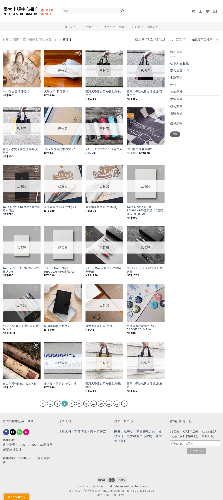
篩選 (175, 134)
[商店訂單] (205, 39)
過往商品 (176, 113)
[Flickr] (26, 432)
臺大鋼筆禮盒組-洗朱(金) (60, 207)
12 (117, 403)
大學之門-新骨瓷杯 (56, 91)
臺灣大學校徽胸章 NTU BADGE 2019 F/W (142, 327)
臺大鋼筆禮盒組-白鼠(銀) (101, 207)
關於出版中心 (123, 431)
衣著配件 (108, 26)
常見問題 (80, 431)
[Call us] (19, 432)
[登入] (200, 11)
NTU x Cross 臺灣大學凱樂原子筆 (103, 270)
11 (109, 403)
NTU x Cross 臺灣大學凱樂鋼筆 (144, 270)
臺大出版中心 (179, 70)
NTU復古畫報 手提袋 (16, 91)
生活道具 (90, 26)
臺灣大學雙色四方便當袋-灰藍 (144, 385)
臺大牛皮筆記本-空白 (98, 326)
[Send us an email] (13, 432)
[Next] (124, 404)
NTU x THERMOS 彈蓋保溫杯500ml (103, 151)
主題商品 (136, 26)
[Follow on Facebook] (6, 432)
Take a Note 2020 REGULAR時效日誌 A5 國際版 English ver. (145, 210)
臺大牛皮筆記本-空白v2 (59, 149)
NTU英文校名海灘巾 (140, 149)
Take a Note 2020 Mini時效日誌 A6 (21, 270)
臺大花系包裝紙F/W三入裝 (20, 383)
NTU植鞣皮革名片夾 (57, 326)
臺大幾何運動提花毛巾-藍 (60, 383)
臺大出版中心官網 (139, 436)
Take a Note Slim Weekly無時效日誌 (21, 208)
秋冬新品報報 (179, 63)
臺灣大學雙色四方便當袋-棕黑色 (103, 93)
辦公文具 (71, 26)
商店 (16, 39)
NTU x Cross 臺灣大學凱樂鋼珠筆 (20, 327)
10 (101, 403)
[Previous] (43, 404)
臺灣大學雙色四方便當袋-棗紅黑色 (144, 93)
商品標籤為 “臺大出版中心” (40, 39)
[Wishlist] (208, 11)
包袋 (122, 26)
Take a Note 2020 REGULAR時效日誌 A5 (59, 270)
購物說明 (153, 26)
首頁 (6, 39)
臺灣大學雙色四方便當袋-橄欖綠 (103, 385)
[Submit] (123, 11)
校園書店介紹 (145, 431)
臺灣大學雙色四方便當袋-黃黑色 (20, 151)
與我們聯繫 (98, 431)
